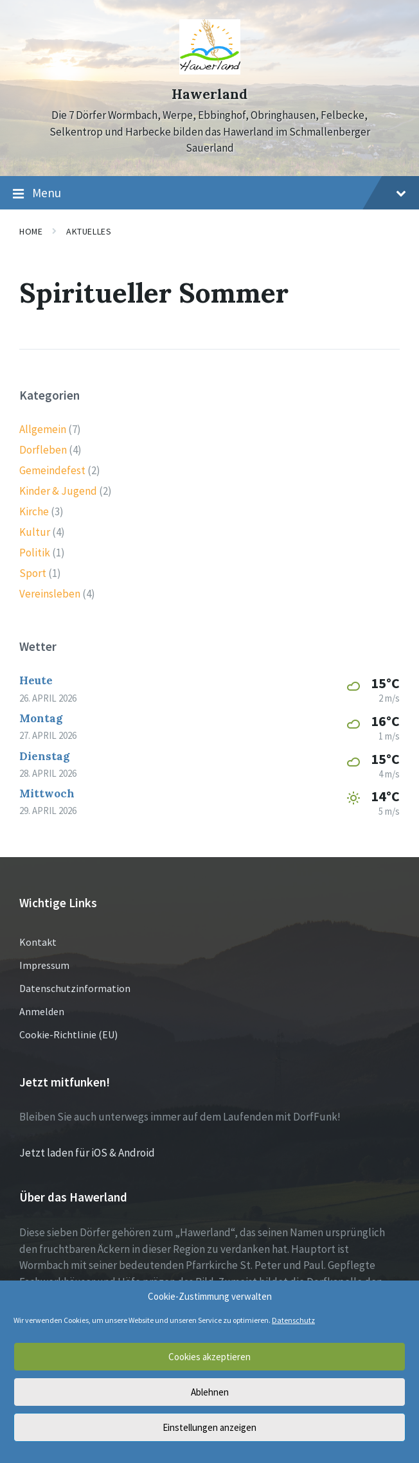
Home (30, 231)
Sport (32, 573)
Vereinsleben (49, 594)
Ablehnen (210, 1392)
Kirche (34, 511)
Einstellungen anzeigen (209, 1427)
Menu (209, 193)
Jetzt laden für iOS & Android (87, 1153)
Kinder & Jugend (58, 491)
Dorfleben (43, 450)
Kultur (34, 532)
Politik (34, 552)
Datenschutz (293, 1320)
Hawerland (209, 94)
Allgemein (42, 429)
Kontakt (38, 941)
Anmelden (41, 1011)
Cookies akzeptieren (209, 1357)
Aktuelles (88, 231)
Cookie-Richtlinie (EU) (68, 1034)
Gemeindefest (52, 470)
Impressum (44, 965)
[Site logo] (209, 71)
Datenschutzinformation (74, 988)
